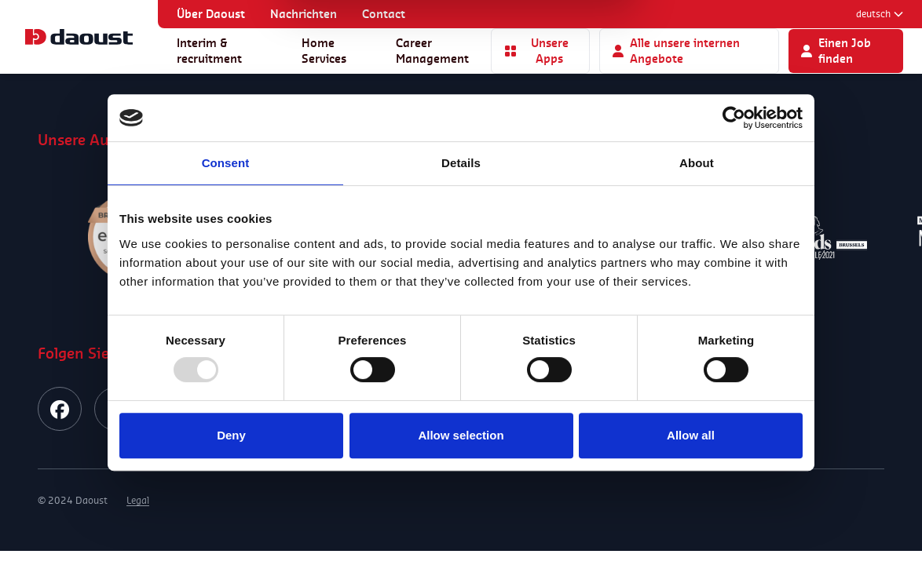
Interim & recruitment (209, 50)
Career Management (432, 50)
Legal (137, 500)
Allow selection (460, 435)
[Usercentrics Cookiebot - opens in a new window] (734, 117)
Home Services (324, 50)
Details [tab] (461, 163)
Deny (231, 435)
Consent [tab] (226, 163)
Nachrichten (303, 13)
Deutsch (879, 14)
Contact (383, 13)
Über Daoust (211, 13)
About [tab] (696, 163)
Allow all (691, 435)
